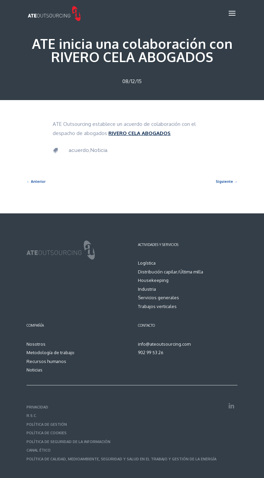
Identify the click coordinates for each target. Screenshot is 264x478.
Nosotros (36, 344)
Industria (147, 289)
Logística (147, 263)
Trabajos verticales (157, 306)
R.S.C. (32, 415)
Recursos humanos (46, 361)
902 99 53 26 (150, 352)
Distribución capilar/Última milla (170, 271)
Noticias (34, 369)
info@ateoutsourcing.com (164, 344)
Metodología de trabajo (50, 352)
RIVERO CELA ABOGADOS (139, 133)
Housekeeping (153, 280)
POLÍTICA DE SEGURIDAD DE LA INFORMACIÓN (68, 441)
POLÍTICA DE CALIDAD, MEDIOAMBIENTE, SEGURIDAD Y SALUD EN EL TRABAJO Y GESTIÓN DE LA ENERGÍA (121, 459)
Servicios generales (158, 297)
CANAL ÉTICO (39, 450)
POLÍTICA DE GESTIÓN (47, 424)
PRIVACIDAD (37, 407)
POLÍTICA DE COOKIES (47, 433)
